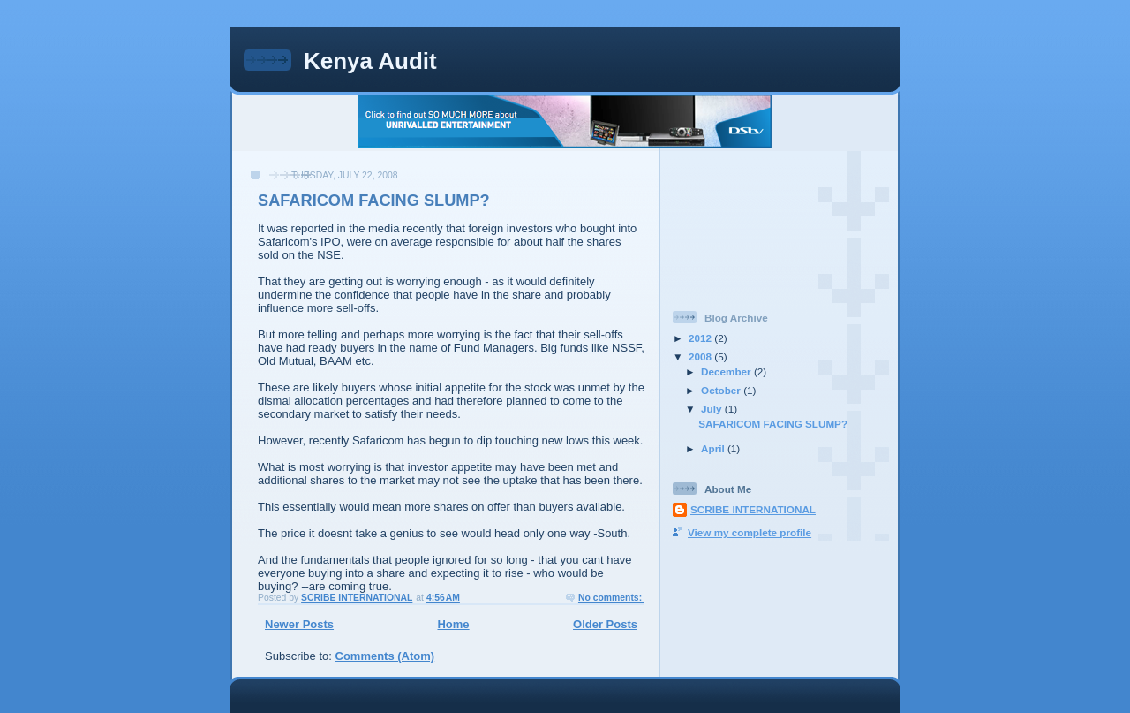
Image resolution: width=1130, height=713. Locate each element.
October (722, 390)
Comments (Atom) (385, 656)
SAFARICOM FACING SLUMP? (374, 200)
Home (453, 624)
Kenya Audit (370, 61)
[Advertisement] (752, 223)
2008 (701, 356)
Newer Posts (299, 624)
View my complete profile (749, 532)
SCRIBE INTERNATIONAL (753, 509)
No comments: (611, 598)
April (714, 448)
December (727, 371)
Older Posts (605, 624)
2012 (701, 338)
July (713, 408)
